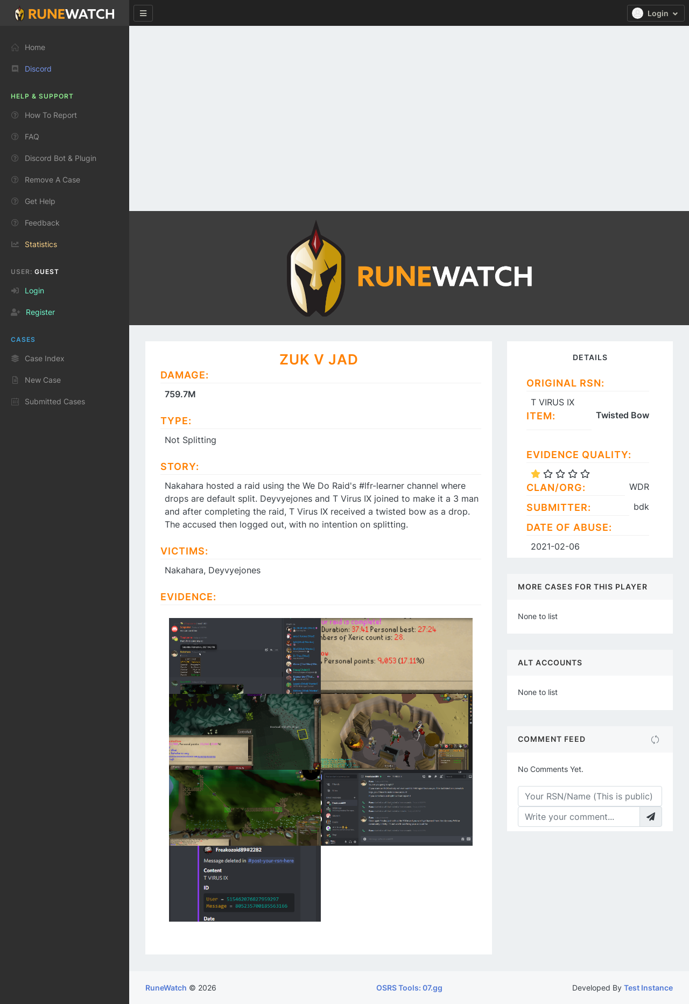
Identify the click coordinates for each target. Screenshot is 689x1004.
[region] (64, 510)
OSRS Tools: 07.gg (409, 987)
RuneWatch (166, 987)
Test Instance (648, 987)
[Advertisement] (409, 92)
